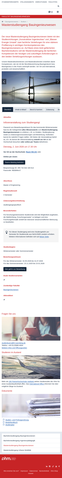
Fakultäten (52, 2)
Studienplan (9, 425)
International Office (37, 384)
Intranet (30, 473)
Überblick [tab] (7, 109)
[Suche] (58, 6)
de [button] (50, 12)
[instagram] (49, 466)
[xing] (59, 466)
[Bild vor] (58, 81)
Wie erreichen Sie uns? (11, 471)
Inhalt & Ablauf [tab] (20, 109)
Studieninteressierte (10, 2)
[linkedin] (46, 466)
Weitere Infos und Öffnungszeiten (14, 348)
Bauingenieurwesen (11, 21)
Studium (23, 21)
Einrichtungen (41, 2)
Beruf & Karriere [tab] (36, 109)
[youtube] (56, 466)
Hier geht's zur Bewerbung (15, 269)
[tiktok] (53, 466)
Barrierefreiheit (44, 471)
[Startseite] (2, 21)
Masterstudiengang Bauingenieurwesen (19, 445)
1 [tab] (28, 95)
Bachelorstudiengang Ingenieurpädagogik (19, 441)
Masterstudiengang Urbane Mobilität (17, 450)
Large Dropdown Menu (9, 458)
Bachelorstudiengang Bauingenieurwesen (19, 436)
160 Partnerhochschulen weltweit (21, 381)
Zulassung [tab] (50, 109)
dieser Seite (44, 237)
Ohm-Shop (54, 471)
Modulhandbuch (11, 422)
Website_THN (5, 11)
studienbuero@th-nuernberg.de (14, 343)
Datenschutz (34, 471)
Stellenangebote (27, 2)
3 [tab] (33, 95)
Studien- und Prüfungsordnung (17, 420)
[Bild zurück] (4, 81)
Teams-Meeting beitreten (14, 162)
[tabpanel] (31, 87)
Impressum (24, 471)
